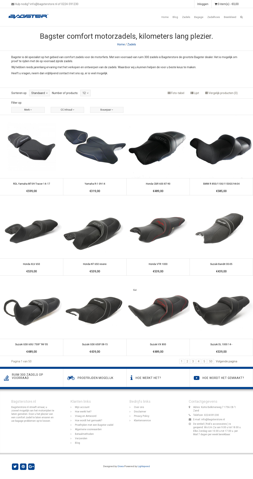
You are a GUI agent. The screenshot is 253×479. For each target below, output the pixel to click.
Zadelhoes (213, 17)
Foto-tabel (176, 93)
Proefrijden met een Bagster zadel (94, 425)
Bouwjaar (106, 109)
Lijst (195, 93)
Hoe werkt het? (83, 411)
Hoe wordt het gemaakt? (88, 420)
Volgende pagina (226, 361)
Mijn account (82, 407)
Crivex (120, 466)
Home (165, 17)
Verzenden (81, 438)
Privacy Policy (141, 416)
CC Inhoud (67, 109)
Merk (28, 109)
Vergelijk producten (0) (221, 93)
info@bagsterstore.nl (213, 419)
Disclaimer (140, 411)
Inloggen (202, 4)
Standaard (39, 93)
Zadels (186, 17)
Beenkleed (230, 17)
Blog (175, 17)
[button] (241, 17)
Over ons (139, 407)
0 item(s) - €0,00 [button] (227, 4)
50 (210, 361)
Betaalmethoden (84, 434)
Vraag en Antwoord (85, 416)
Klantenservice (142, 420)
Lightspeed (144, 466)
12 (85, 93)
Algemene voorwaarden (88, 429)
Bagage (198, 17)
